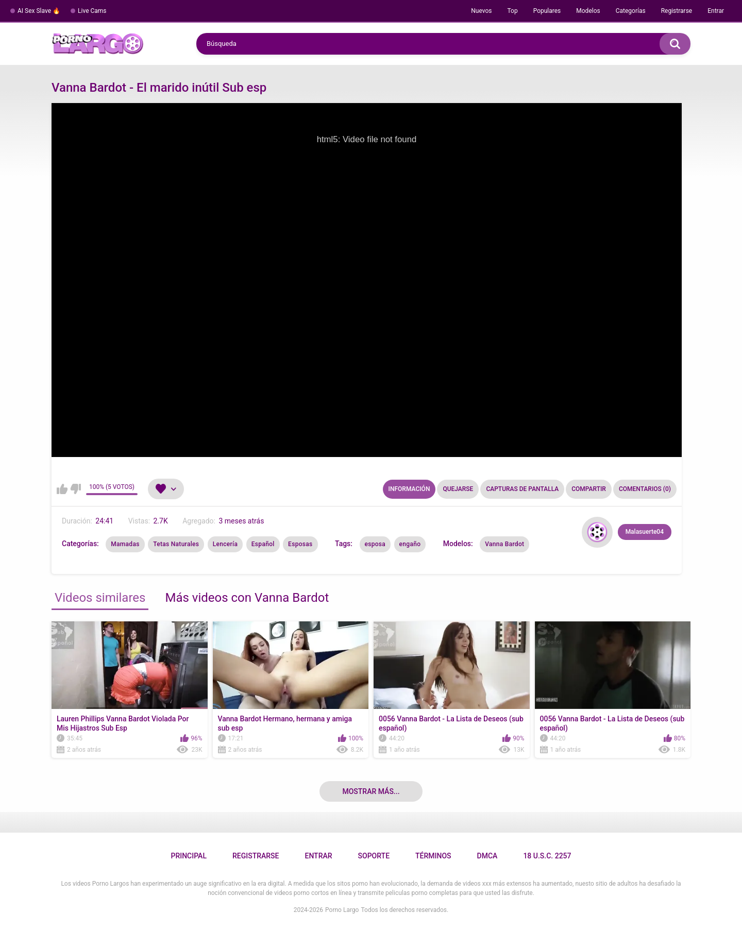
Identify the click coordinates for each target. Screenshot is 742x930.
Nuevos (481, 10)
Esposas (300, 544)
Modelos (588, 10)
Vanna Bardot (504, 544)
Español (263, 544)
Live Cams (92, 10)
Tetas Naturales (176, 544)
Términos (433, 856)
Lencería (225, 544)
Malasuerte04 (645, 531)
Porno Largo (342, 910)
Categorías (631, 10)
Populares (547, 10)
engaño (410, 544)
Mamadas (125, 544)
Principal (188, 856)
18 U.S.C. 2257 (547, 856)
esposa (375, 544)
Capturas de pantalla (522, 489)
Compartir (588, 489)
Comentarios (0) (645, 489)
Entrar (715, 10)
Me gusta (62, 489)
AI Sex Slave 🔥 (39, 10)
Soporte (374, 856)
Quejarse (458, 489)
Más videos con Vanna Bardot (247, 597)
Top (512, 10)
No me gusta (75, 489)
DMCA (487, 856)
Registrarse (677, 10)
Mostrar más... (370, 791)
